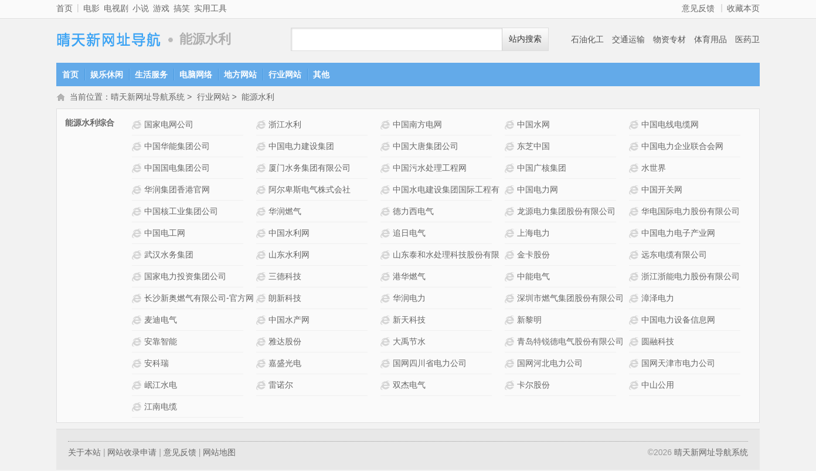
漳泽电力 (657, 299)
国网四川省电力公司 (430, 364)
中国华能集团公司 (177, 147)
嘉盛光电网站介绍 (262, 364)
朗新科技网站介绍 (262, 299)
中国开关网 (661, 190)
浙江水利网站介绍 (262, 125)
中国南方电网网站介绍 (386, 125)
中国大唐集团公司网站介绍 (386, 147)
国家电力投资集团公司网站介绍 (138, 277)
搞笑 (182, 8)
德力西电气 (413, 212)
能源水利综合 (89, 123)
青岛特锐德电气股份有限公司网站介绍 (511, 343)
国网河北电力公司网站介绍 (511, 364)
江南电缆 (160, 407)
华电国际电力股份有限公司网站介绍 (635, 212)
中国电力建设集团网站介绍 (262, 147)
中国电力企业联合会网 (682, 147)
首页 (64, 8)
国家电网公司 (168, 125)
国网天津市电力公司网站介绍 (635, 364)
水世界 (653, 169)
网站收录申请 (132, 453)
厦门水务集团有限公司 (309, 169)
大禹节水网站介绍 (386, 343)
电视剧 (116, 8)
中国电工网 (164, 234)
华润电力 (409, 299)
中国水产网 (289, 321)
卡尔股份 (533, 386)
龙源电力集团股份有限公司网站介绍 (511, 212)
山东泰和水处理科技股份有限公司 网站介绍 (386, 256)
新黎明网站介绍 (511, 321)
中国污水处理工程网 (430, 169)
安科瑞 (156, 364)
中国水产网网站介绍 (262, 321)
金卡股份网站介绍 (511, 256)
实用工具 (210, 8)
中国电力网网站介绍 (511, 191)
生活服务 (151, 74)
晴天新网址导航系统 (109, 40)
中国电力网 (537, 190)
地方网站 (240, 74)
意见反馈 (698, 8)
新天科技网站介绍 (386, 321)
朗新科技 (284, 299)
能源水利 (258, 98)
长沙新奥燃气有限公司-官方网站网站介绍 (138, 299)
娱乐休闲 (106, 74)
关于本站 (84, 453)
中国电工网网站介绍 (138, 234)
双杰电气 (409, 386)
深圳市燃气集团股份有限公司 (570, 299)
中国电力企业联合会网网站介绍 (635, 147)
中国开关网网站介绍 (635, 191)
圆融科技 (657, 342)
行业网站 (284, 74)
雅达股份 (284, 342)
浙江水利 (284, 125)
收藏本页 (743, 8)
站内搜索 (525, 39)
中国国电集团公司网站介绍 (138, 169)
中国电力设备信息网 (678, 321)
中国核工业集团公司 (181, 212)
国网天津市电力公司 (678, 364)
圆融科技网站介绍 (635, 343)
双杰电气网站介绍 (386, 386)
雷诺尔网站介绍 (262, 386)
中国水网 (533, 125)
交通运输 (628, 39)
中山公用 (657, 386)
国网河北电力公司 (550, 364)
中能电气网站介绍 (511, 277)
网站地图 (219, 453)
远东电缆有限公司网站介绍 (635, 256)
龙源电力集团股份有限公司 (566, 212)
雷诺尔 (280, 386)
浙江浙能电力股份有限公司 (690, 277)
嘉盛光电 (284, 364)
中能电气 (533, 277)
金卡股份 (533, 255)
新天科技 (409, 321)
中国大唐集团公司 (425, 147)
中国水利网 (289, 234)
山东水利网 (289, 255)
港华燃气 (409, 277)
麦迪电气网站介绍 (138, 321)
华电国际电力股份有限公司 (690, 212)
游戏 (161, 8)
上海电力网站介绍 (511, 234)
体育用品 (710, 39)
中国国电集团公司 (177, 169)
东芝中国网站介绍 (511, 147)
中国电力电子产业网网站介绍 (635, 234)
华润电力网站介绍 (386, 299)
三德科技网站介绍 (262, 277)
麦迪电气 (160, 321)
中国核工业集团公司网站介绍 (138, 212)
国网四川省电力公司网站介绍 (386, 364)
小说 (140, 8)
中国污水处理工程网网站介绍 (386, 169)
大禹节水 (409, 342)
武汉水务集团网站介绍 (138, 256)
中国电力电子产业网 (678, 234)
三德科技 (284, 277)
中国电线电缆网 (670, 125)
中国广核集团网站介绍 (511, 169)
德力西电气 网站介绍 (386, 212)
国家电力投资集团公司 (185, 277)
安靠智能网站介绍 (138, 343)
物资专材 (669, 39)
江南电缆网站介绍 (138, 408)
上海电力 (533, 234)
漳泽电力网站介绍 (635, 299)
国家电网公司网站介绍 (138, 125)
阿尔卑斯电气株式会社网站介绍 (262, 191)
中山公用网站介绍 (635, 386)
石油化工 (587, 39)
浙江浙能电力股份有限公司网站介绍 (635, 277)
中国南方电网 (417, 125)
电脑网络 (195, 74)
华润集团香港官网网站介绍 (138, 191)
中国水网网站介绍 (511, 125)
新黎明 (529, 321)
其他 (321, 74)
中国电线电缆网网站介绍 (635, 125)
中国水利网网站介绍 (262, 234)
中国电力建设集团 (301, 147)
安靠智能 (160, 342)
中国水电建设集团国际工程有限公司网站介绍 (386, 191)
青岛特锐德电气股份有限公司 (570, 342)
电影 (91, 8)
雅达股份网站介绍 (262, 343)
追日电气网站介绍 (386, 234)
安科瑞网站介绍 (138, 364)
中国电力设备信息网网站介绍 (635, 321)
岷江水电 (160, 386)
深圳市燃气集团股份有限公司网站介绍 (511, 299)
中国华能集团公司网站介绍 (138, 147)
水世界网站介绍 (635, 169)
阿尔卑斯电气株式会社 (309, 190)
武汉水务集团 (168, 255)
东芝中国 (533, 147)
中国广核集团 (541, 169)
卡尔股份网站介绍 (511, 386)
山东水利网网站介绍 (262, 256)
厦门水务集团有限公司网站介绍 (262, 169)
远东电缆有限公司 (674, 255)
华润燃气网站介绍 (262, 212)
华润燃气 (284, 212)
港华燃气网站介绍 (386, 277)
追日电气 (409, 234)
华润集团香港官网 (177, 190)
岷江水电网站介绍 (138, 386)
